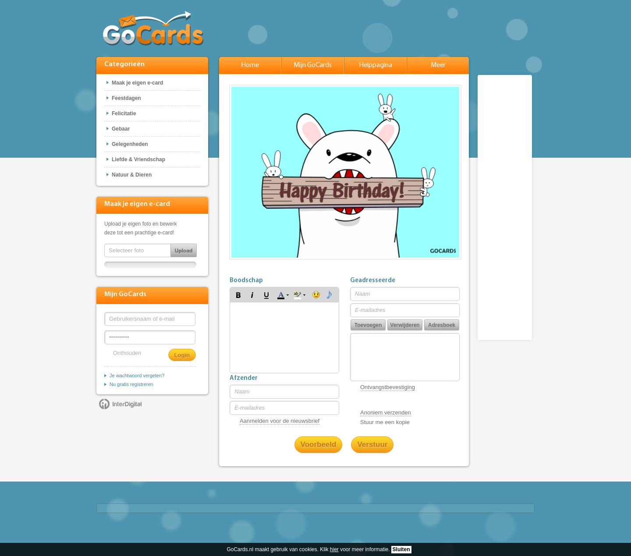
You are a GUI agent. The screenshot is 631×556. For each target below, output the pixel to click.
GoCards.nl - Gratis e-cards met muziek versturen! (153, 28)
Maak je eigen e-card (137, 83)
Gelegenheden (130, 144)
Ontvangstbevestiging (387, 387)
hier (334, 549)
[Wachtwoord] (149, 337)
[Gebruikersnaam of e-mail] (149, 319)
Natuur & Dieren (132, 175)
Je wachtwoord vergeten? (137, 375)
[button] (238, 295)
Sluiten (401, 549)
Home (250, 65)
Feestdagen (126, 98)
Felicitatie (124, 113)
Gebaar (121, 129)
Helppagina (375, 65)
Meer (438, 65)
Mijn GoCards (313, 65)
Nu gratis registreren (131, 384)
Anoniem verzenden (385, 412)
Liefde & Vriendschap (138, 159)
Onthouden (127, 353)
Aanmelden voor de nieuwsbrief (279, 421)
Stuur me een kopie (385, 422)
